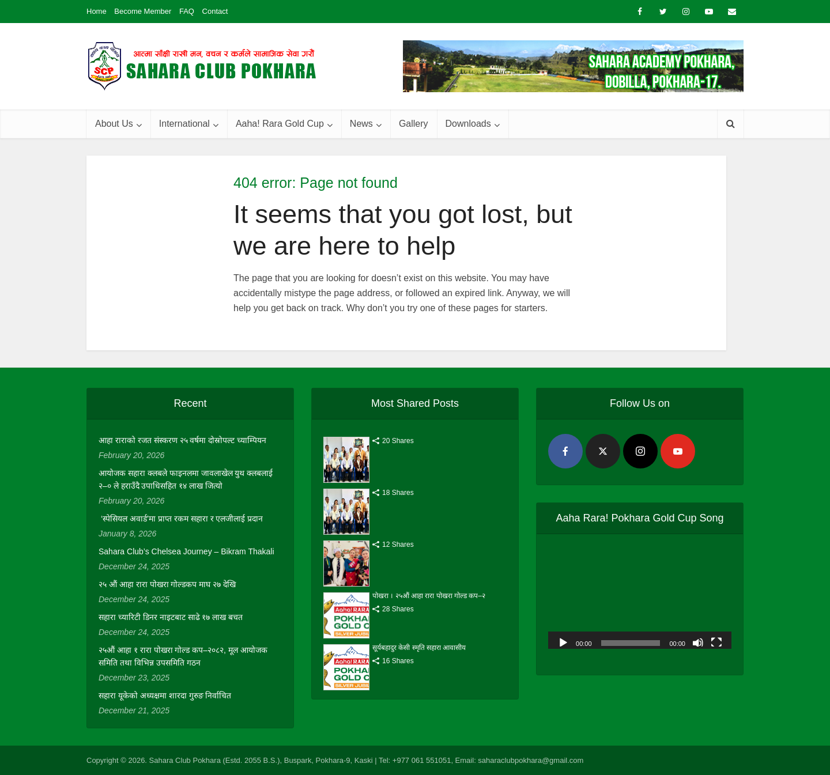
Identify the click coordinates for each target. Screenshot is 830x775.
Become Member (142, 11)
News (361, 123)
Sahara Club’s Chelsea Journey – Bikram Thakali (186, 551)
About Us (114, 123)
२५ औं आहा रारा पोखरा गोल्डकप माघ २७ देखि (167, 584)
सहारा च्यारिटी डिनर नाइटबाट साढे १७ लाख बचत (171, 617)
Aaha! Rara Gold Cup (280, 123)
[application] (639, 597)
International (184, 123)
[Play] (563, 642)
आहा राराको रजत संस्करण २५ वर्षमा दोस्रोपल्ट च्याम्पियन (182, 440)
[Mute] (698, 642)
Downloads (468, 123)
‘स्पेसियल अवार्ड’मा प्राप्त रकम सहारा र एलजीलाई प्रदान (181, 518)
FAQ (186, 11)
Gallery (413, 123)
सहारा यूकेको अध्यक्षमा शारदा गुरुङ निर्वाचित (165, 695)
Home (96, 11)
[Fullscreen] (716, 642)
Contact (215, 11)
